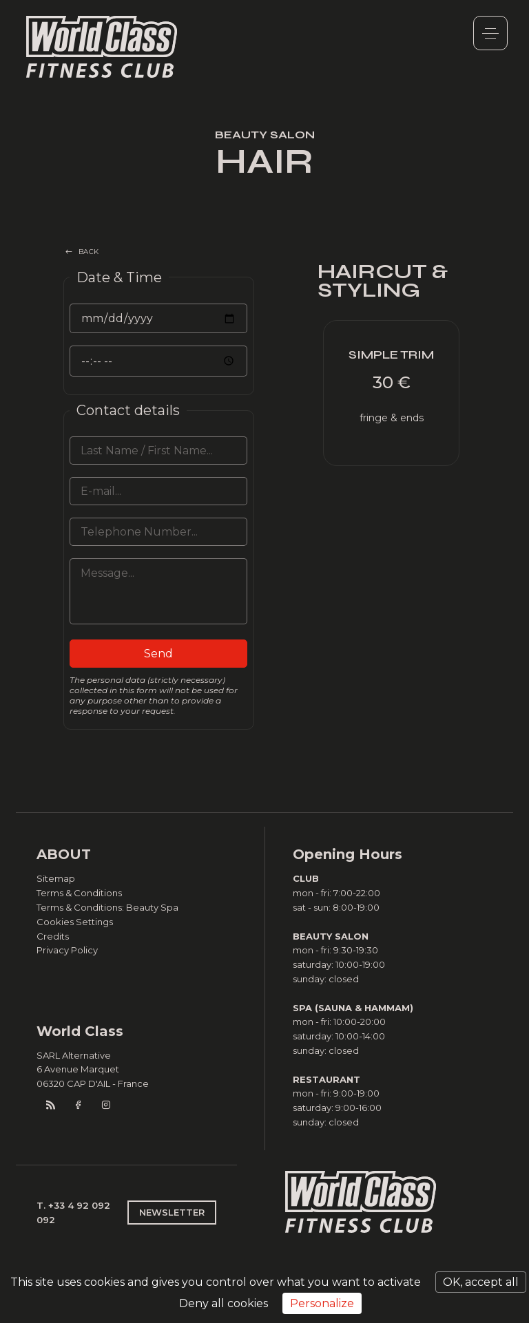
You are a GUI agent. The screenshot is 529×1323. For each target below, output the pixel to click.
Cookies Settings (75, 921)
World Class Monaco (102, 47)
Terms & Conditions (79, 892)
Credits (53, 936)
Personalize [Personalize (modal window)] (322, 1303)
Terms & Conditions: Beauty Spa (107, 907)
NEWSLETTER (172, 1212)
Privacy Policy (67, 949)
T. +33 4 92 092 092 (73, 1212)
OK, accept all (481, 1282)
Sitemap (56, 878)
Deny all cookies (223, 1303)
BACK (89, 251)
